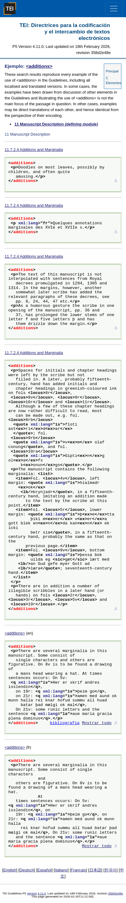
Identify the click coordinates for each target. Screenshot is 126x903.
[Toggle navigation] (113, 8)
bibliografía (64, 723)
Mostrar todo (97, 723)
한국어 (110, 870)
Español (44, 870)
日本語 (95, 870)
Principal (112, 71)
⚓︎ (116, 181)
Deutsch (26, 870)
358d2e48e (115, 893)
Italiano (61, 870)
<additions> (39, 66)
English (9, 870)
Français (78, 870)
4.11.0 (42, 893)
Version (32, 893)
